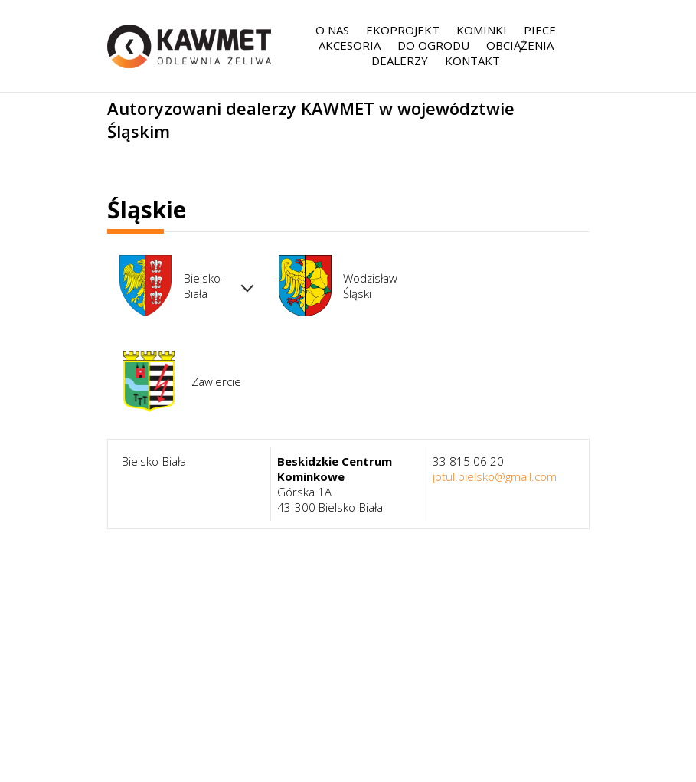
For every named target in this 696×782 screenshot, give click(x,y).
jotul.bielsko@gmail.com (495, 476)
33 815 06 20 (468, 461)
